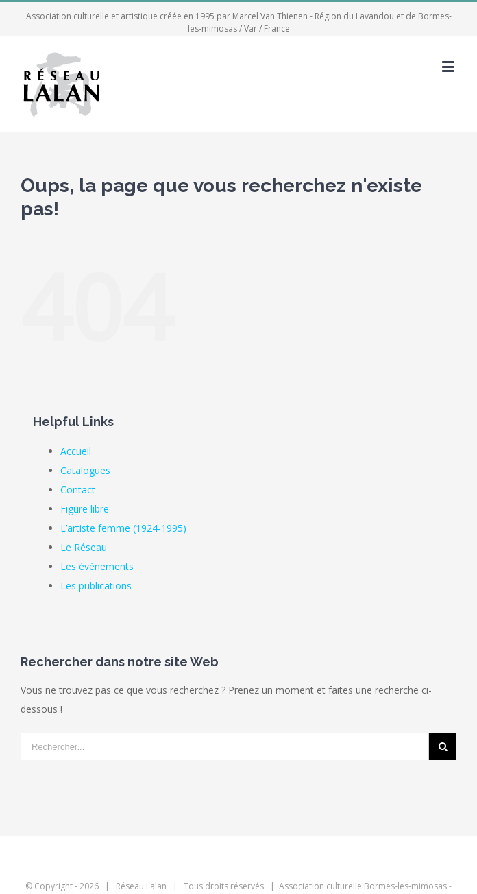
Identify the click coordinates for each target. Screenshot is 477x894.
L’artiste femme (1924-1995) (123, 527)
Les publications (96, 585)
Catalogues (85, 470)
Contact (77, 489)
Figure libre (84, 508)
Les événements (97, 566)
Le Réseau (83, 547)
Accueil (75, 451)
